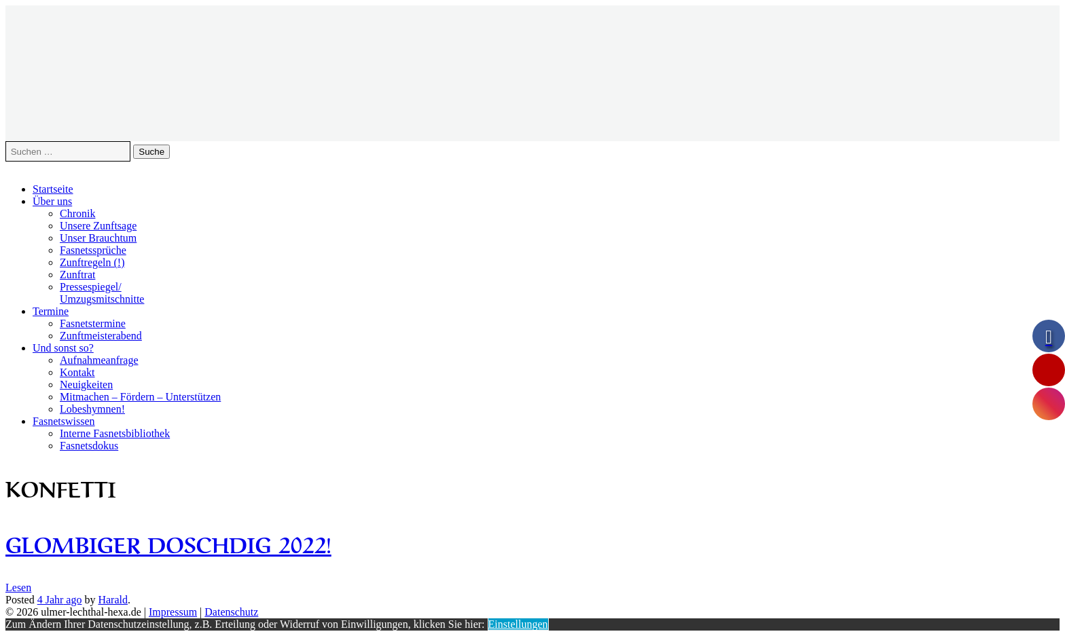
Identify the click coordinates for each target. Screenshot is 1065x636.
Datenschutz (231, 612)
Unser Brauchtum (98, 238)
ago (59, 599)
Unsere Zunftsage (98, 225)
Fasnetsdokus (89, 445)
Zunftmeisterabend (101, 335)
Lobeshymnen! (92, 409)
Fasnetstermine (93, 323)
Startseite (53, 189)
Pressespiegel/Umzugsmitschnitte (102, 293)
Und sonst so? (63, 348)
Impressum (173, 612)
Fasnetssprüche (93, 250)
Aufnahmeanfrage (99, 360)
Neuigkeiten (86, 384)
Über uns (52, 201)
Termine (51, 311)
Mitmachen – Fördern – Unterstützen (140, 397)
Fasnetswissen (64, 421)
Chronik (77, 213)
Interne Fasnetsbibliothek (115, 433)
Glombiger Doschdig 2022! (168, 543)
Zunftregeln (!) (92, 262)
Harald (113, 599)
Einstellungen (518, 624)
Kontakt (77, 372)
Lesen (18, 587)
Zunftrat (77, 274)
